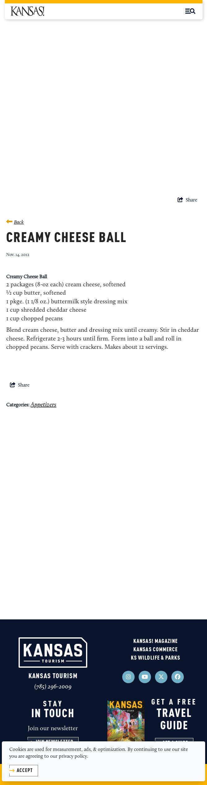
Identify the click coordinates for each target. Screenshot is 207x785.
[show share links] (187, 200)
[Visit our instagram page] (128, 677)
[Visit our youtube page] (145, 677)
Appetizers (43, 405)
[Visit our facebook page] (177, 677)
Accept (25, 770)
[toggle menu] (190, 11)
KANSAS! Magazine (155, 641)
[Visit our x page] (161, 677)
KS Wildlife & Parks (155, 658)
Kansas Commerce (155, 650)
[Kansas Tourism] (53, 652)
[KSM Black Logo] (27, 11)
